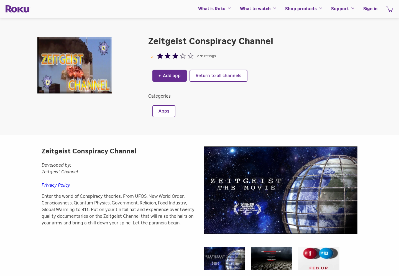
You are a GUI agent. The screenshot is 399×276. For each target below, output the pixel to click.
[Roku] (18, 9)
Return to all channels (218, 76)
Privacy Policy (56, 185)
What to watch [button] (258, 9)
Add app (169, 76)
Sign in (370, 9)
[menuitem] (215, 9)
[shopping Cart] (390, 11)
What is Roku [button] (215, 9)
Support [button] (343, 9)
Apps (163, 111)
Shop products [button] (304, 9)
